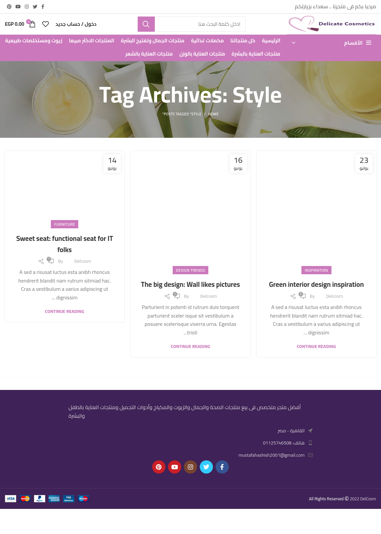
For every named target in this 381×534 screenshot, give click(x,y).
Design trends (190, 284)
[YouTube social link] (18, 7)
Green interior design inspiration (316, 304)
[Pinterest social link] (9, 7)
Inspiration (316, 284)
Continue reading (316, 371)
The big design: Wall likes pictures (190, 304)
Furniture (64, 238)
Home (213, 128)
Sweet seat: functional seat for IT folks (64, 258)
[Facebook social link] (42, 7)
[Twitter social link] (35, 7)
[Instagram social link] (27, 7)
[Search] (192, 31)
